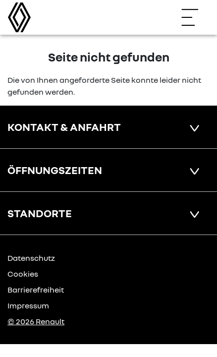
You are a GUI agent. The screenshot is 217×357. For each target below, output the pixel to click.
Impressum (28, 305)
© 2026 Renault (35, 321)
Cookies (22, 274)
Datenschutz (31, 258)
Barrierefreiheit (35, 290)
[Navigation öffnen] (195, 17)
